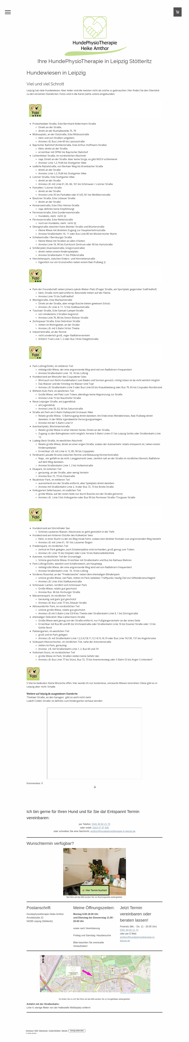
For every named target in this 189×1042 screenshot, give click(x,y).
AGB (36, 1030)
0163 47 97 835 (100, 827)
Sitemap (64, 1030)
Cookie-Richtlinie (54, 1030)
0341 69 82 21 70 (101, 824)
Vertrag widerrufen (77, 1030)
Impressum (29, 1030)
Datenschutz (43, 1030)
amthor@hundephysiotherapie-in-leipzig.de (112, 831)
